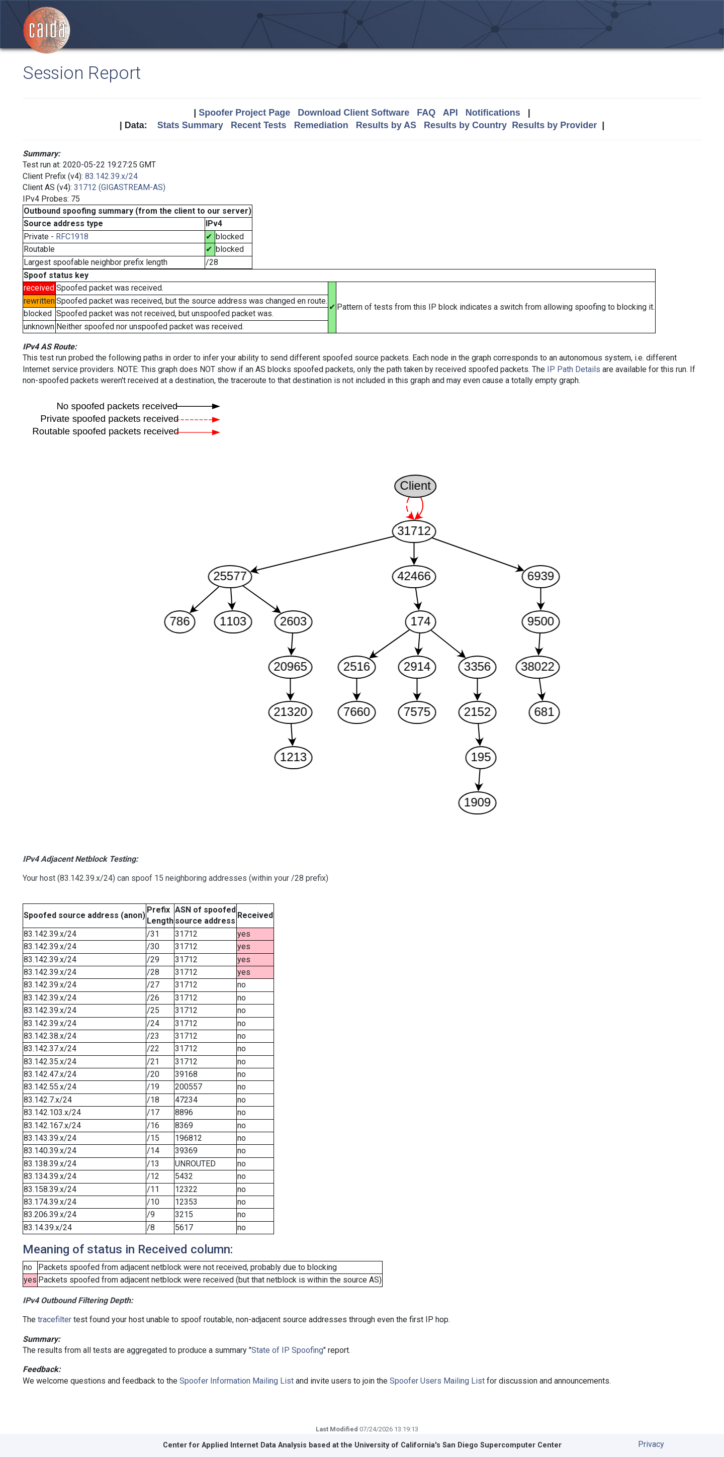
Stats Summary (190, 125)
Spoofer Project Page (244, 113)
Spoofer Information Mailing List (236, 1381)
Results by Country (465, 125)
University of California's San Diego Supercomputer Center (458, 1445)
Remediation (321, 125)
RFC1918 (72, 236)
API (450, 113)
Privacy (651, 1444)
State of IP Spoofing (287, 1350)
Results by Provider (554, 125)
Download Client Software (353, 113)
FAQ (426, 113)
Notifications (493, 113)
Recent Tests (259, 125)
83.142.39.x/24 (111, 176)
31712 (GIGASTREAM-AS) (119, 187)
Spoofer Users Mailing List (437, 1381)
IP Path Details (573, 369)
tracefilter (54, 1319)
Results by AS (386, 125)
